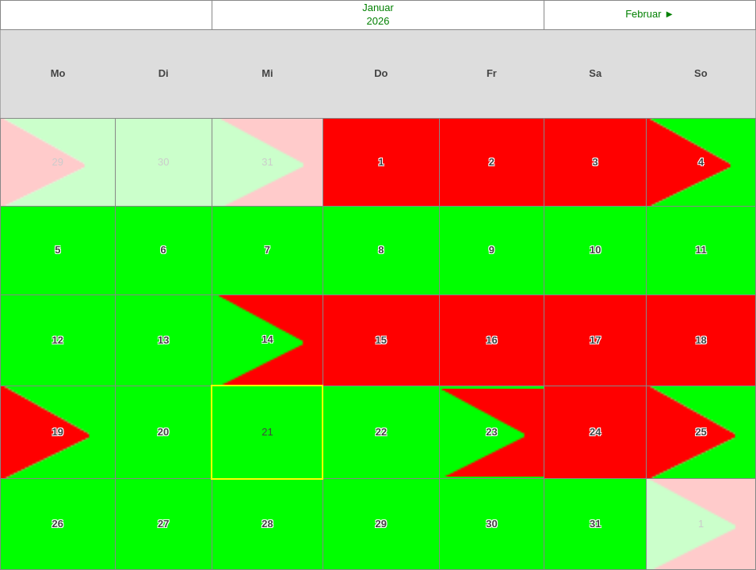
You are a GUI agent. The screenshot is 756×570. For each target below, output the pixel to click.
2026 (378, 21)
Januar (378, 7)
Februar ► (649, 14)
